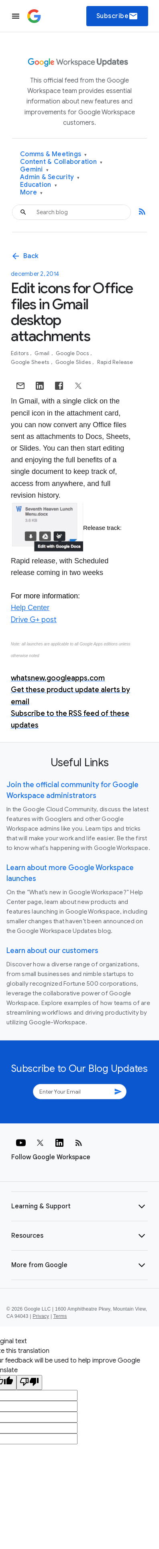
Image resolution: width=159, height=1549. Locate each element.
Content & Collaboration (61, 162)
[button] (79, 1206)
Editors (20, 353)
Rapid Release (115, 362)
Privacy (41, 1316)
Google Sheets (31, 362)
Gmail (43, 353)
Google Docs (73, 353)
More (31, 192)
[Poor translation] (29, 1382)
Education (38, 185)
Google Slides (73, 362)
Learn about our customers (52, 950)
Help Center (30, 608)
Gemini (34, 170)
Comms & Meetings (53, 154)
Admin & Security (50, 177)
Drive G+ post (34, 619)
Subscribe (117, 16)
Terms (60, 1316)
